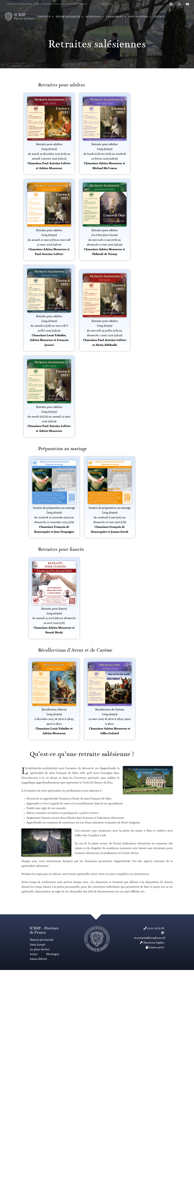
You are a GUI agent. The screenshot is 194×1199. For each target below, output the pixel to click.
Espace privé (155, 947)
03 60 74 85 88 (104, 4)
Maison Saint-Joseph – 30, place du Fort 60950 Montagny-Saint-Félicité (47, 4)
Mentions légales (152, 942)
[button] (45, 16)
